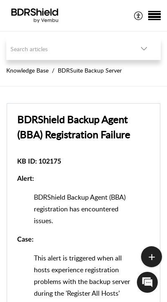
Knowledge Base (27, 70)
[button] (138, 15)
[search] (66, 49)
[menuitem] (138, 15)
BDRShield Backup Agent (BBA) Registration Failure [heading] (73, 126)
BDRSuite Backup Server (90, 70)
